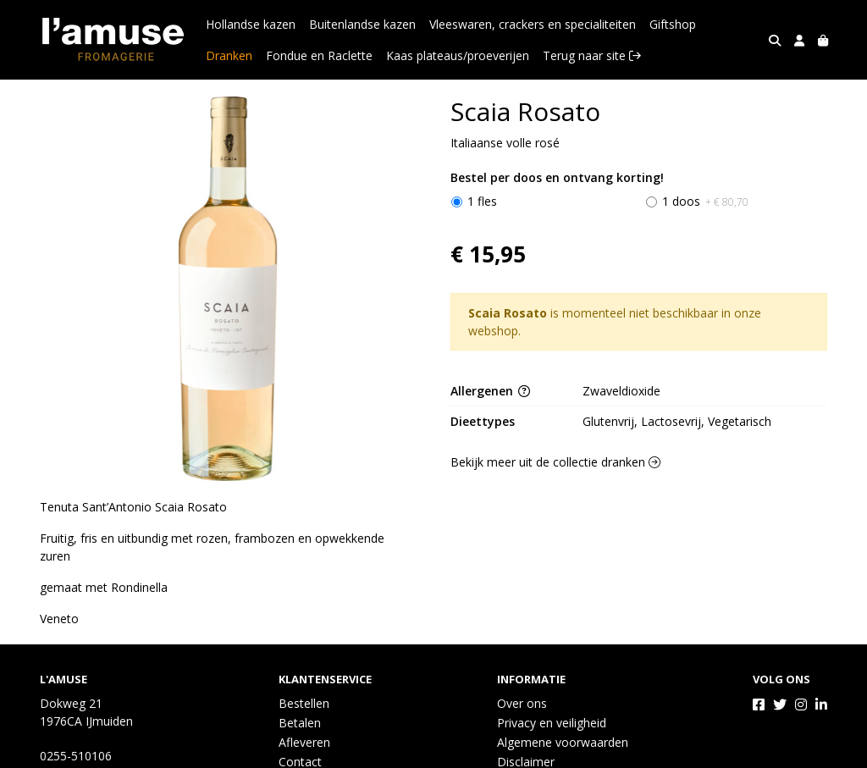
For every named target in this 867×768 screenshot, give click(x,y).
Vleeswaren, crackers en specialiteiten (532, 24)
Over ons (522, 703)
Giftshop (672, 24)
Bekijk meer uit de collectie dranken (555, 462)
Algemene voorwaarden (562, 742)
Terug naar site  (592, 55)
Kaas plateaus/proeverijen (457, 55)
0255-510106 (76, 756)
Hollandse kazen (250, 24)
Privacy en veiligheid (551, 723)
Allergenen (490, 391)
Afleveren (304, 742)
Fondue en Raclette (319, 55)
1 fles (482, 201)
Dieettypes (482, 421)
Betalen (300, 723)
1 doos (705, 201)
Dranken (229, 55)
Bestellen (304, 703)
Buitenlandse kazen (362, 24)
